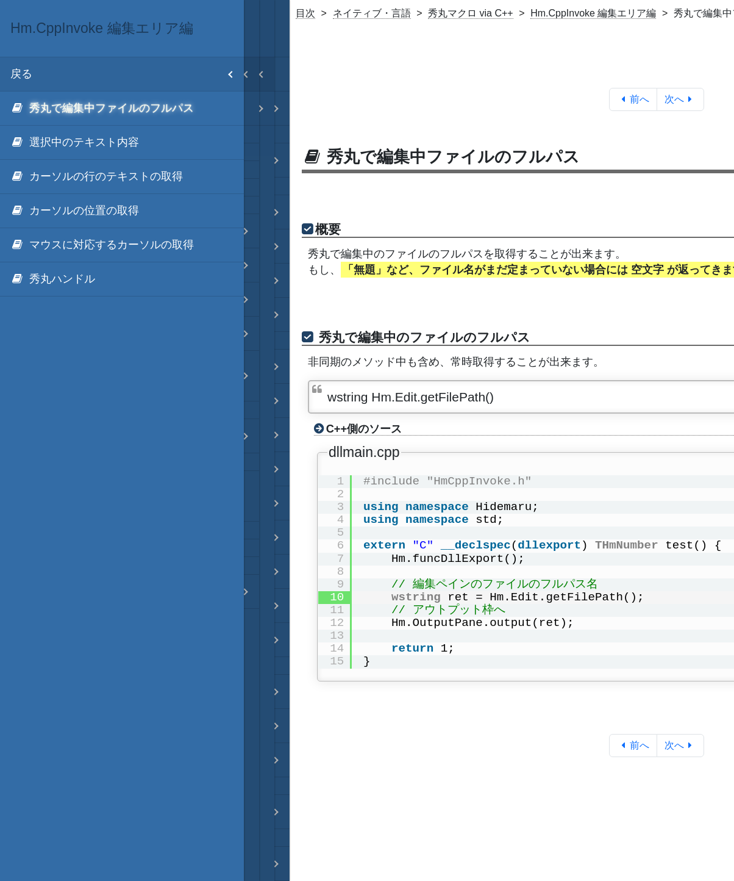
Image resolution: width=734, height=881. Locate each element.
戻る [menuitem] (127, 74)
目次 (305, 13)
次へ (681, 99)
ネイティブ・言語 (372, 13)
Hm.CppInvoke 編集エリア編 (593, 13)
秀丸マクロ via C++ (470, 13)
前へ (633, 99)
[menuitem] (122, 109)
